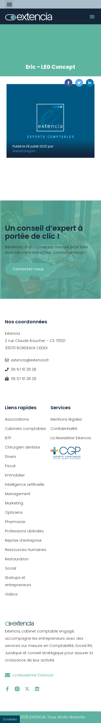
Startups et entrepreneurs (18, 581)
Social (10, 568)
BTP (8, 438)
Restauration (17, 559)
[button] (9, 4)
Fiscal (10, 465)
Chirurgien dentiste (22, 447)
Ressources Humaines (25, 549)
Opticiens (14, 512)
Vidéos (11, 594)
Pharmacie (15, 521)
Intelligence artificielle (24, 484)
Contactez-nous (28, 269)
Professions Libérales (24, 531)
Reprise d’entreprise (23, 540)
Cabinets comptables (25, 428)
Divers (10, 456)
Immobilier (15, 475)
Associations (17, 419)
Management (17, 493)
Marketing (14, 503)
